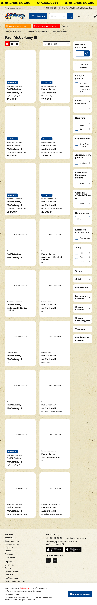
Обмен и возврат (12, 571)
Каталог (38, 16)
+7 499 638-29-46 (51, 8)
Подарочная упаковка (15, 581)
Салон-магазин (12, 541)
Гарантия (9, 574)
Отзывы (8, 550)
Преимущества (12, 544)
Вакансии (9, 554)
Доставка (9, 565)
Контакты (9, 537)
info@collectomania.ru (76, 538)
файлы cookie (26, 588)
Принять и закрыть (80, 594)
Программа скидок (14, 8)
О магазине (10, 557)
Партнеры (9, 547)
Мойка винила (11, 578)
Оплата (8, 568)
